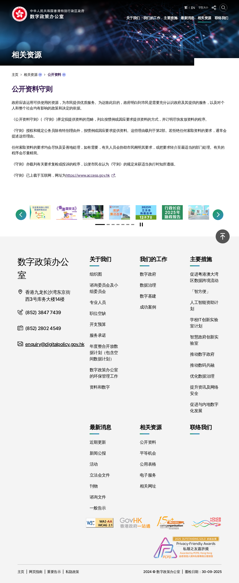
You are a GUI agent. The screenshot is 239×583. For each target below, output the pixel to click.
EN (193, 8)
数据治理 (148, 285)
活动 (94, 464)
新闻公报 (98, 453)
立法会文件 (100, 475)
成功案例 (148, 307)
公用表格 (148, 464)
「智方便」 (200, 291)
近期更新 (98, 442)
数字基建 (148, 296)
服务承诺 (98, 335)
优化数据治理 (202, 376)
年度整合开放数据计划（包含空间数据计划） (104, 352)
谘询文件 (98, 497)
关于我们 (133, 18)
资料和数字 (100, 387)
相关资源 (204, 18)
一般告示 (98, 508)
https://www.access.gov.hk (88, 175)
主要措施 (170, 18)
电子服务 (148, 475)
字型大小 (203, 7)
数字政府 (148, 274)
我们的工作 (151, 18)
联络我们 (221, 18)
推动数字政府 (202, 354)
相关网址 (148, 486)
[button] (21, 214)
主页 (21, 571)
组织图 (96, 274)
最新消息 (187, 18)
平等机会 (148, 453)
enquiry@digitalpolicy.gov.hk (54, 344)
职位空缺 (98, 313)
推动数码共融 (202, 365)
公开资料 (148, 442)
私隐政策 (72, 571)
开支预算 (98, 324)
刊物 (94, 486)
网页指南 (35, 571)
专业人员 (98, 302)
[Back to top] (223, 236)
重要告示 (54, 571)
